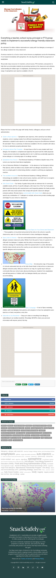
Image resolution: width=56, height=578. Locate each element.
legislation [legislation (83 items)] (50, 465)
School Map (17, 264)
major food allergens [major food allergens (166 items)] (8, 468)
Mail (24, 384)
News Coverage (47, 433)
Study (10, 440)
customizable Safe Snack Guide (32, 193)
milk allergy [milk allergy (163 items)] (46, 468)
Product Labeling (45, 435)
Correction (4, 428)
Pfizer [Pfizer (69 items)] (43, 469)
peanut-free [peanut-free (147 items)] (37, 469)
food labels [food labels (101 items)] (50, 463)
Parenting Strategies (18, 435)
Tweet (31, 384)
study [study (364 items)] (34, 472)
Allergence (28, 425)
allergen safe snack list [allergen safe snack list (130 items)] (15, 451)
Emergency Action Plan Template (12, 149)
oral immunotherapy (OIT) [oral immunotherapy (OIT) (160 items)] (10, 470)
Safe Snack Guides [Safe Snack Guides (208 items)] (11, 472)
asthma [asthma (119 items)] (18, 454)
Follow (52, 403)
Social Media (48, 437)
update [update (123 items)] (22, 474)
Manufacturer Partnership (8, 433)
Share (37, 384)
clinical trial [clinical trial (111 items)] (49, 456)
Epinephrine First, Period (10, 160)
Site (42, 437)
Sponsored (4, 440)
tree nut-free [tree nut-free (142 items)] (5, 474)
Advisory (4, 425)
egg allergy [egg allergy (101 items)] (24, 459)
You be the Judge (17, 440)
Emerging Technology (36, 428)
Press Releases (35, 435)
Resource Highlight (16, 437)
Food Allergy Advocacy (14, 430)
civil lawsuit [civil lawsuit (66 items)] (27, 456)
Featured (4, 430)
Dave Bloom (5, 510)
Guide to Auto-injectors (10, 137)
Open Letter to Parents (9, 237)
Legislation (42, 430)
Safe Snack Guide (8, 183)
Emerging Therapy (48, 428)
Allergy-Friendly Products (39, 425)
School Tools (36, 437)
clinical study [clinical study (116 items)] (41, 456)
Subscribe (51, 414)
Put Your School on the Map (12, 508)
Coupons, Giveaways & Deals (16, 428)
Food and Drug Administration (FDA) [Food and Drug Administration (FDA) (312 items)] (30, 463)
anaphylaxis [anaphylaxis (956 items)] (8, 453)
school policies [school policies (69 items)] (27, 472)
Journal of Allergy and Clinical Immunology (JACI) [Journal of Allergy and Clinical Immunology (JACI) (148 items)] (31, 465)
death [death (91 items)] (13, 459)
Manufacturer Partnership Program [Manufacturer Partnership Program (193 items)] (28, 468)
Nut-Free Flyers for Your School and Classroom (28, 230)
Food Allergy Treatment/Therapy (29, 430)
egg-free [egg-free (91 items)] (18, 459)
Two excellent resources (10, 175)
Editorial (27, 428)
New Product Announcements (33, 433)
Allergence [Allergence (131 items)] (4, 451)
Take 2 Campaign (19, 307)
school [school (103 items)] (21, 472)
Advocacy (10, 425)
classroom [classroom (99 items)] (34, 456)
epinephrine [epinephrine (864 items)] (35, 458)
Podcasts (27, 435)
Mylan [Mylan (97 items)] (52, 467)
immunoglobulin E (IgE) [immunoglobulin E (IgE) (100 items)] (7, 465)
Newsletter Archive (6, 435)
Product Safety (5, 437)
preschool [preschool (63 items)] (48, 469)
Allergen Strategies (19, 425)
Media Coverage (20, 433)
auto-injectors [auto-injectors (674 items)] (44, 454)
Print (18, 384)
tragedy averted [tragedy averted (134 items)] (49, 472)
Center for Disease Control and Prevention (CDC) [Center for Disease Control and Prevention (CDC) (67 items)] (13, 456)
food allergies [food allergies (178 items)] (29, 461)
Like (53, 399)
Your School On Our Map (9, 480)
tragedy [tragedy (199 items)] (40, 472)
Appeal (49, 425)
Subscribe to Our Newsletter (11, 315)
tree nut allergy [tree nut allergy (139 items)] (14, 474)
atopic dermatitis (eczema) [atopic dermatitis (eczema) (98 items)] (28, 454)
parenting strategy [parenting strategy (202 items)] (26, 470)
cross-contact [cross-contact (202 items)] (6, 459)
